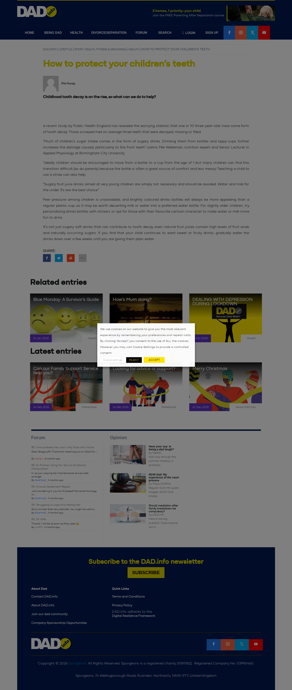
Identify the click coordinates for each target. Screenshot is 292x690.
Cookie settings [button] (112, 360)
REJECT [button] (134, 360)
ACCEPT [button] (154, 359)
